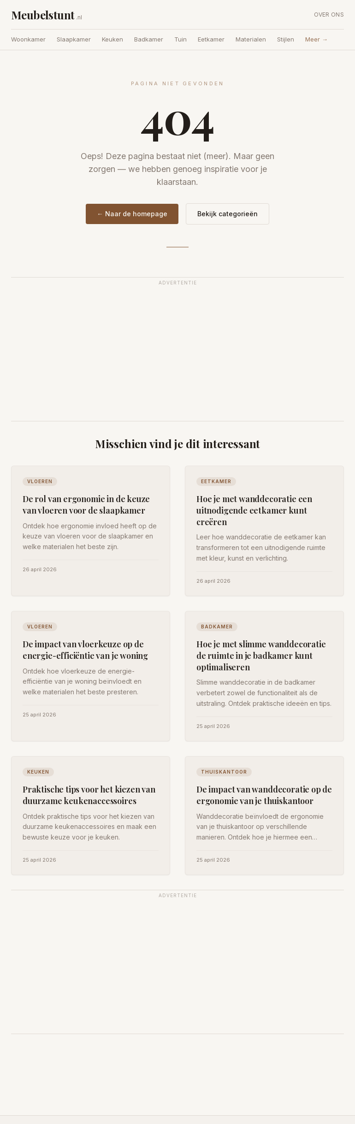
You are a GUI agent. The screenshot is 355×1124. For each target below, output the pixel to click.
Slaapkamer (74, 39)
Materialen (251, 39)
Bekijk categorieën (227, 214)
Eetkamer (211, 39)
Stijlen (285, 39)
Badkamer (148, 39)
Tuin (180, 39)
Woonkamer (28, 39)
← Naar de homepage (132, 214)
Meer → (316, 39)
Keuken (112, 39)
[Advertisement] (177, 354)
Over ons (329, 14)
